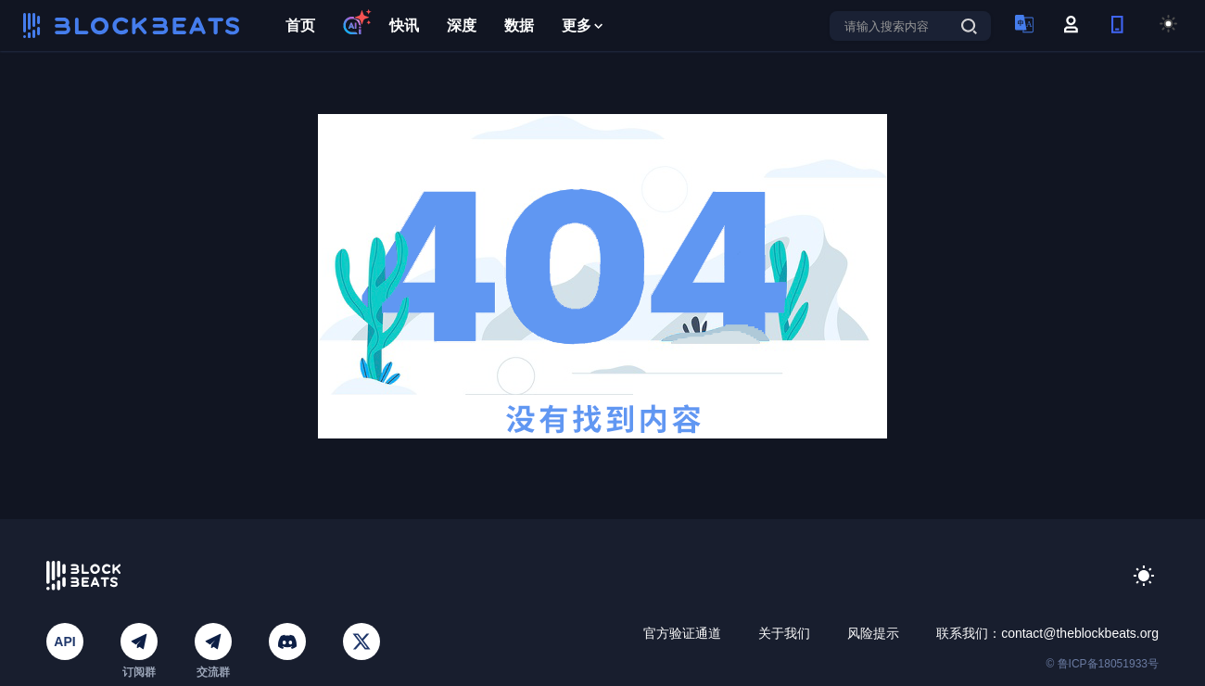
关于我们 (784, 633)
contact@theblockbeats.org (1080, 633)
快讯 (404, 25)
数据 (519, 25)
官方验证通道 (682, 633)
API (64, 641)
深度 (461, 25)
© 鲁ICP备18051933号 (1102, 663)
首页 (300, 25)
